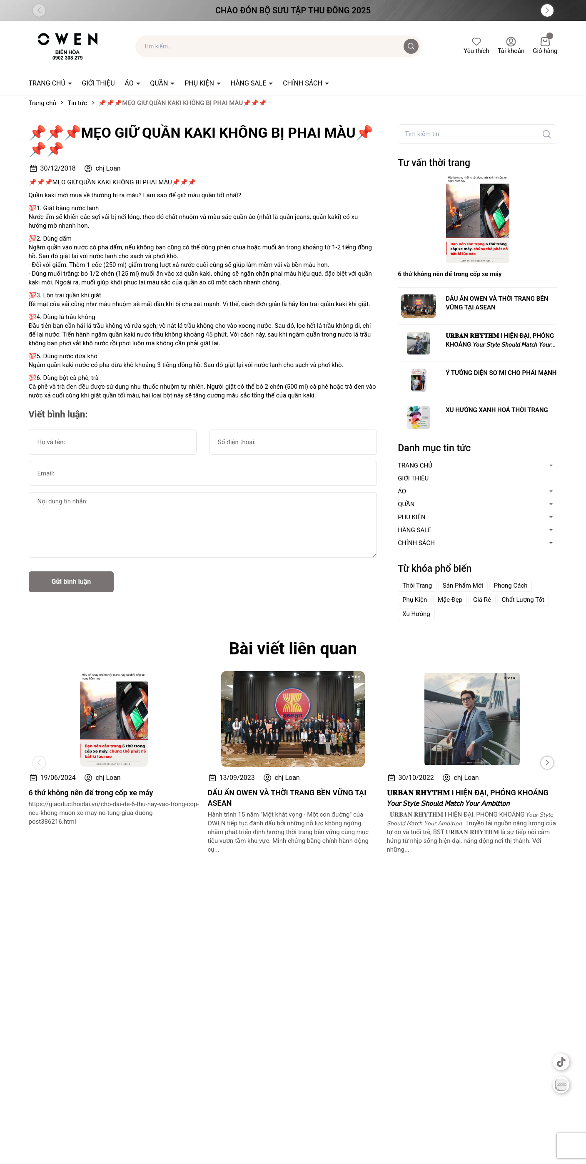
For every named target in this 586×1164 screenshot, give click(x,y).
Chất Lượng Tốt (523, 599)
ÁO (130, 83)
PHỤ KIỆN (200, 83)
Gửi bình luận (71, 582)
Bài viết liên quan (293, 649)
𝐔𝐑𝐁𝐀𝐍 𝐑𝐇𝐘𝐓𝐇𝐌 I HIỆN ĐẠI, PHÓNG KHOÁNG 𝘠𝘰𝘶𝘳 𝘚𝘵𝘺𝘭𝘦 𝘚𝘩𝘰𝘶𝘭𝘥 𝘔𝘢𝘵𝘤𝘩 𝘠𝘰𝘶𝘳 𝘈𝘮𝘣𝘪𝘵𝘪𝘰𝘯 (500, 340)
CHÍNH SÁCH (303, 83)
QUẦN (160, 83)
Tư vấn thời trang (434, 162)
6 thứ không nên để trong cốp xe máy (449, 274)
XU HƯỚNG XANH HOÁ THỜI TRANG (497, 410)
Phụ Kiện (414, 599)
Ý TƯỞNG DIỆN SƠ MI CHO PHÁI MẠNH (501, 373)
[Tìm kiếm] (546, 134)
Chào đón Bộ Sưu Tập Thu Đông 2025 (293, 10)
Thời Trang (417, 585)
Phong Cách (511, 585)
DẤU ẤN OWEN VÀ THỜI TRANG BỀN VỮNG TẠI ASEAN (497, 303)
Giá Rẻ (482, 599)
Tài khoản (511, 46)
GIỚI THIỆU (98, 83)
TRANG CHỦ (48, 83)
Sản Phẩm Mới (463, 585)
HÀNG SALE (249, 83)
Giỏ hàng (545, 46)
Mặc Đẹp (450, 599)
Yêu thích (476, 46)
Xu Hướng (416, 614)
